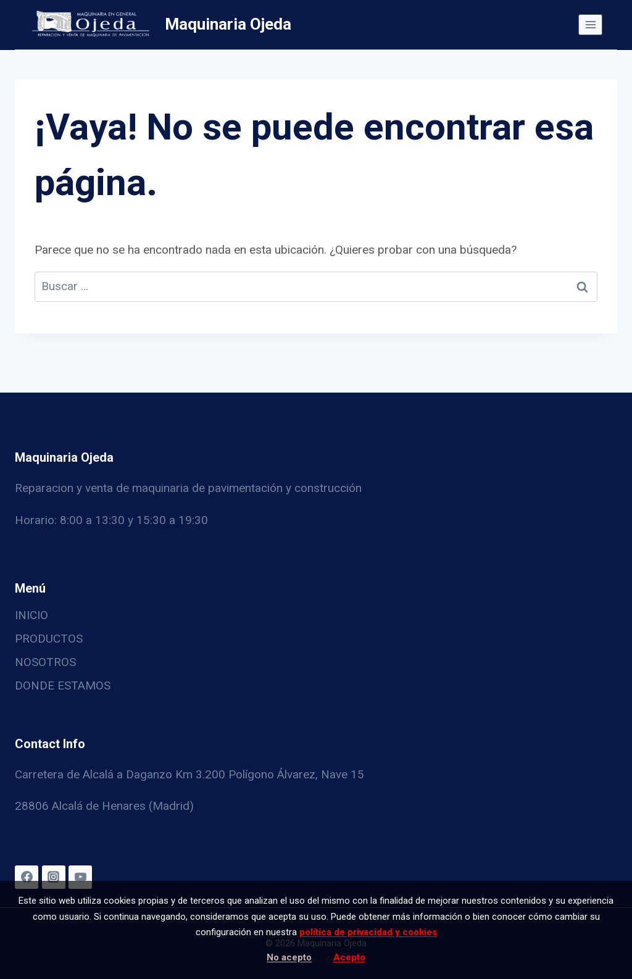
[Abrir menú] (590, 24)
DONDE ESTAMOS (62, 685)
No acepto (289, 957)
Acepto (349, 957)
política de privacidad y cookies (368, 932)
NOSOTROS (45, 662)
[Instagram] (53, 877)
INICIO (31, 615)
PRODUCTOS (49, 638)
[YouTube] (80, 877)
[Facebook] (26, 877)
